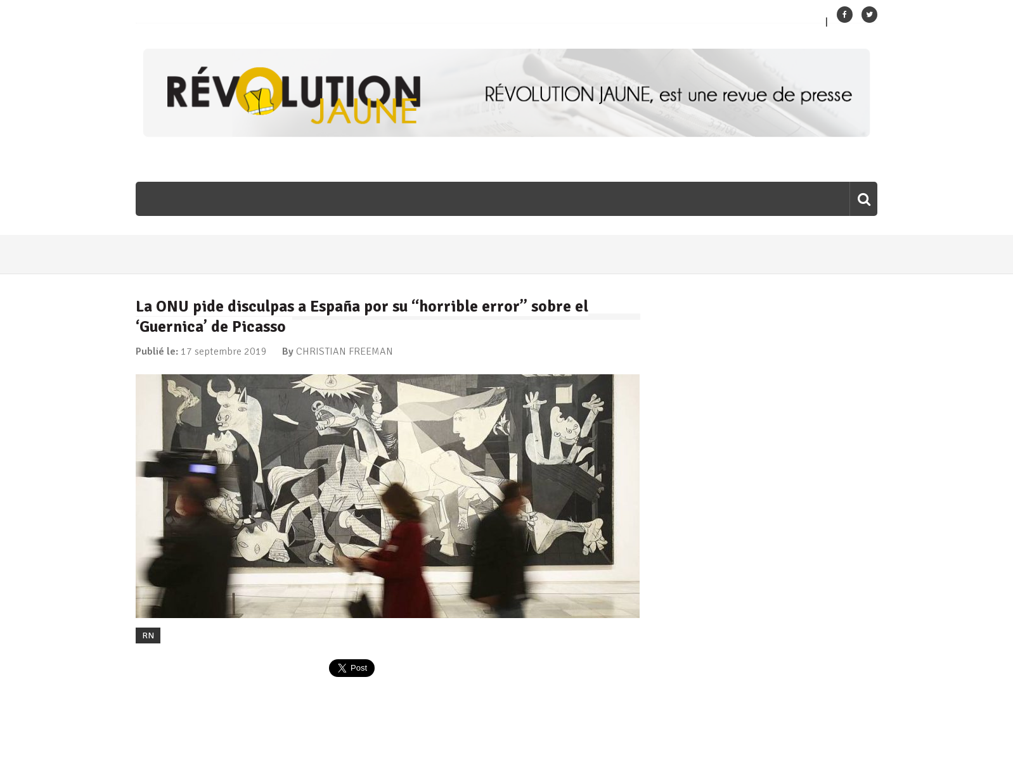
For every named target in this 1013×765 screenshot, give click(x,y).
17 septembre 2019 (224, 351)
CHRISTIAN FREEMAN (344, 351)
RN (148, 635)
